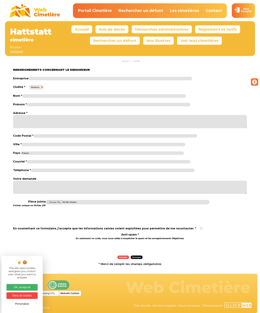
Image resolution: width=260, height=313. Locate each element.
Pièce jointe (29, 203)
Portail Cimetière (95, 10)
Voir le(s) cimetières (199, 40)
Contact (214, 10)
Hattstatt (16, 51)
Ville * (17, 144)
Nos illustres (158, 40)
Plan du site (142, 305)
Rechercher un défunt (140, 10)
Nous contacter (189, 305)
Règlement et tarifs (217, 29)
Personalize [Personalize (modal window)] (22, 303)
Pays (16, 153)
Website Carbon (69, 293)
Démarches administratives (162, 29)
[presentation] (130, 246)
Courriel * (20, 161)
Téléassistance (212, 305)
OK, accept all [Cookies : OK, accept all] (22, 287)
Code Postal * (23, 135)
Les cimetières (184, 10)
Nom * (17, 95)
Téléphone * (22, 170)
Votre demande (24, 178)
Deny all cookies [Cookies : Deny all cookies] (22, 295)
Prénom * (20, 104)
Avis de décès (112, 29)
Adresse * (20, 113)
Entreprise (21, 78)
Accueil (82, 29)
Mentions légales (164, 305)
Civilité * (19, 87)
